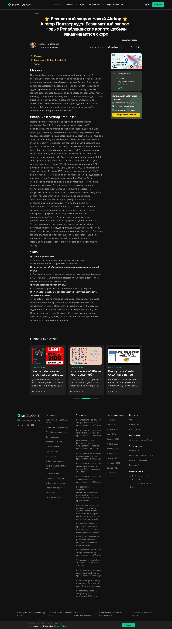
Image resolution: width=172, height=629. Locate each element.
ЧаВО (37, 64)
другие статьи (76, 367)
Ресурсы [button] (72, 4)
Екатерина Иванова (48, 44)
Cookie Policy (60, 626)
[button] (131, 40)
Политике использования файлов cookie (110, 613)
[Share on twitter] (18, 425)
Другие (132, 487)
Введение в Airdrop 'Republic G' (50, 60)
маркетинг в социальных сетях (46, 367)
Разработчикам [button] (114, 4)
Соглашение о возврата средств (141, 613)
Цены (82, 5)
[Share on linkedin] (23, 425)
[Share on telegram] (28, 425)
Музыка (38, 56)
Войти (147, 5)
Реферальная (94, 5)
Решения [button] (58, 4)
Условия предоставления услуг (60, 613)
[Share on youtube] (32, 425)
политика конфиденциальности (84, 613)
